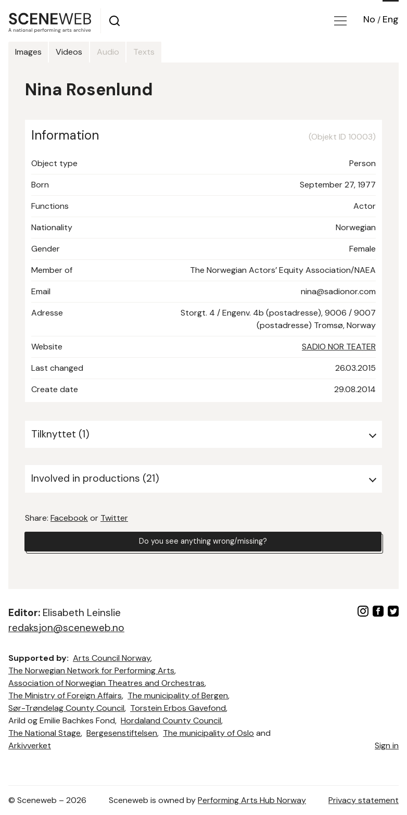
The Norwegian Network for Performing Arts (91, 670)
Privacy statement (363, 800)
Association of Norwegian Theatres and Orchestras (106, 683)
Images (34, 51)
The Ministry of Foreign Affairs (65, 695)
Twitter (114, 517)
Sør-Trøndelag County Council (66, 708)
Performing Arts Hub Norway (252, 800)
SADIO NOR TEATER (339, 346)
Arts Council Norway (111, 658)
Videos (86, 51)
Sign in (387, 745)
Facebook (69, 517)
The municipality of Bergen (178, 695)
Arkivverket (29, 745)
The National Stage (44, 733)
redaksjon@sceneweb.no (66, 627)
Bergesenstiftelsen (121, 733)
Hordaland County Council (171, 720)
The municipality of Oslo (208, 733)
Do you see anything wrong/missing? (203, 542)
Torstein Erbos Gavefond (178, 708)
